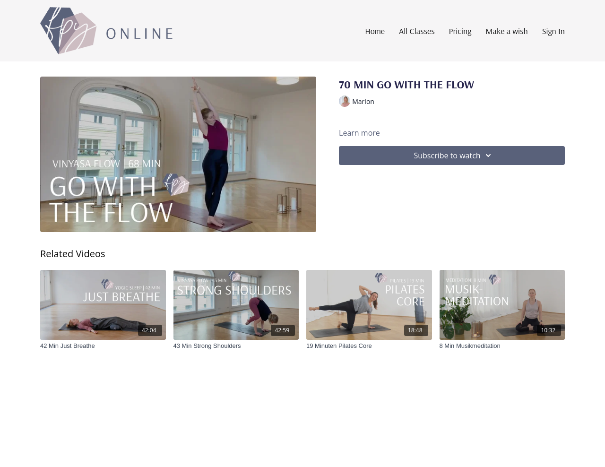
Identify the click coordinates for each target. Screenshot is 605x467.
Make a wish (506, 31)
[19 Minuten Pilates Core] (369, 346)
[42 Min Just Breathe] (103, 346)
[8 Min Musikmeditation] (502, 346)
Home (375, 31)
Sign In (553, 31)
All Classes (417, 31)
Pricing (460, 31)
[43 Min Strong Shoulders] (236, 346)
